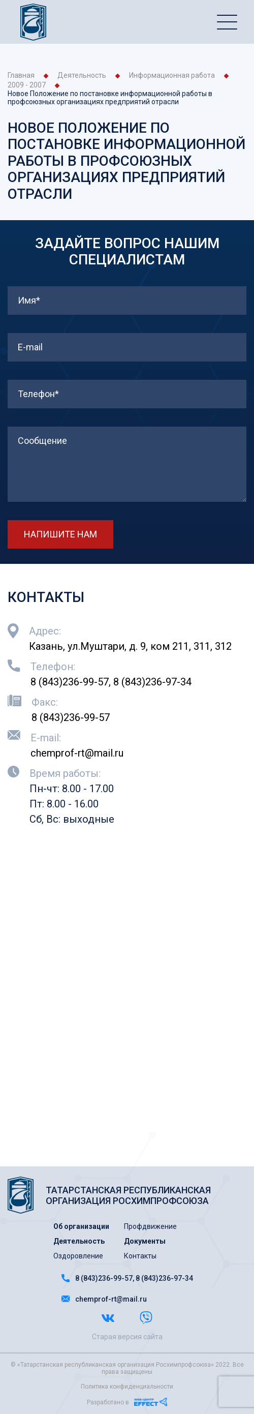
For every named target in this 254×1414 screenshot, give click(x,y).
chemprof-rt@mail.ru (76, 753)
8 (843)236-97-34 (152, 682)
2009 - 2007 (27, 85)
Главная (21, 75)
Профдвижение (150, 1226)
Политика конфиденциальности (127, 1386)
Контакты (140, 1256)
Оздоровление (78, 1256)
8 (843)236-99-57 (69, 682)
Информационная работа (172, 75)
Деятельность (81, 75)
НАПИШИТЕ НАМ (60, 534)
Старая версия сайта (127, 1337)
